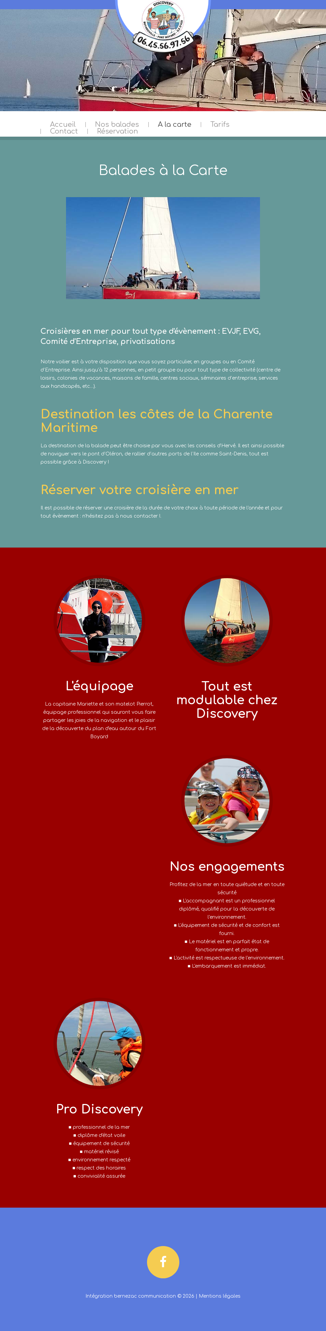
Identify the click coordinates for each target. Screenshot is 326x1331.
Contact (64, 131)
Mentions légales (220, 1296)
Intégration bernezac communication (130, 1296)
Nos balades (117, 124)
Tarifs (219, 124)
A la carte (174, 124)
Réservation (117, 131)
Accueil (63, 124)
